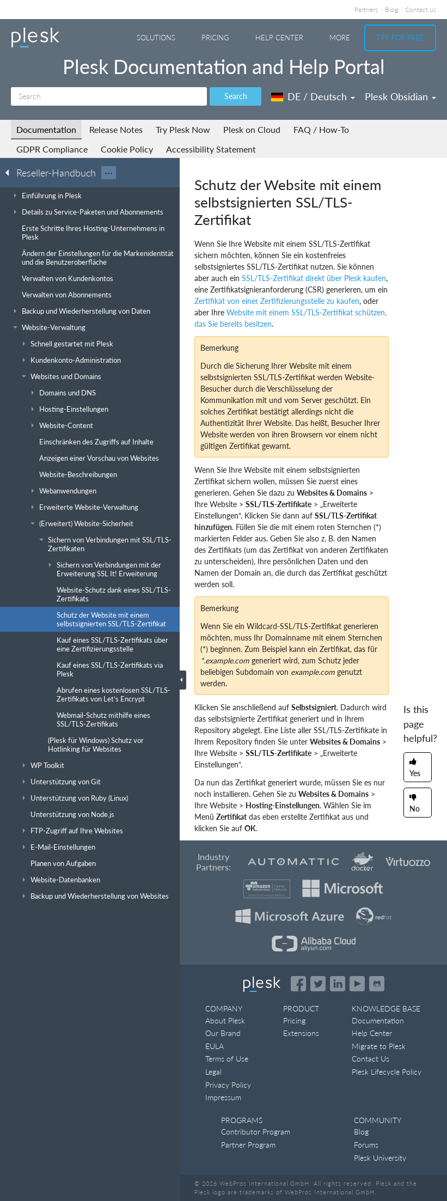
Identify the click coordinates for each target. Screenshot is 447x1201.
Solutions (156, 37)
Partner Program (248, 1144)
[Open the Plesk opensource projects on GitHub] (376, 983)
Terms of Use (226, 1058)
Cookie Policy (127, 149)
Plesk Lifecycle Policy (386, 1071)
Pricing (215, 37)
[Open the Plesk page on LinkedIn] (337, 983)
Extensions (301, 1033)
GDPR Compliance (52, 149)
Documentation (46, 129)
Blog (391, 9)
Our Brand (223, 1033)
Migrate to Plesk (379, 1046)
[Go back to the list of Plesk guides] (10, 172)
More (339, 37)
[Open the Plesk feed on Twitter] (318, 983)
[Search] (109, 96)
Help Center (279, 37)
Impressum (223, 1097)
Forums (366, 1144)
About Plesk (225, 1020)
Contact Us (370, 1058)
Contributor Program (255, 1131)
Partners (366, 9)
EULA (214, 1046)
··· (109, 173)
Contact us (420, 9)
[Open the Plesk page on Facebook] (298, 983)
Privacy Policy (228, 1084)
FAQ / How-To (321, 129)
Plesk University (380, 1157)
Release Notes (116, 129)
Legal (213, 1071)
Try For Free (400, 37)
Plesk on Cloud (251, 129)
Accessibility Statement (211, 149)
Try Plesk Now (183, 129)
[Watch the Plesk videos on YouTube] (357, 983)
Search (235, 96)
